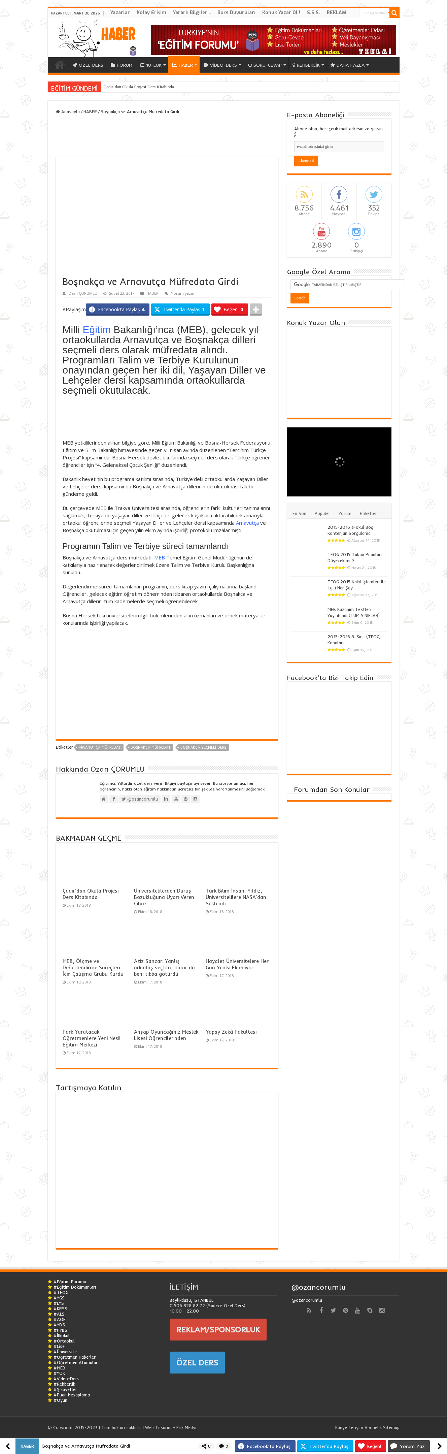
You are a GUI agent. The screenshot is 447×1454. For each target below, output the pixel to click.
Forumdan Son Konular (332, 789)
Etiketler (368, 513)
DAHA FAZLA (348, 65)
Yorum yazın (182, 293)
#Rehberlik (64, 1384)
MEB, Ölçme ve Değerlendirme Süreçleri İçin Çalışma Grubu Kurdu (93, 967)
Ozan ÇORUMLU (82, 293)
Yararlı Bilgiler (190, 12)
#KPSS (60, 1308)
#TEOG (61, 1292)
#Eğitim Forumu (70, 1281)
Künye (341, 1427)
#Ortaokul (64, 1341)
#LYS (59, 1303)
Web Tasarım (158, 1427)
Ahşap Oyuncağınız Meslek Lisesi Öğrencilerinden (166, 1035)
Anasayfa (68, 111)
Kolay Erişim (151, 12)
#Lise (59, 1346)
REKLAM (336, 12)
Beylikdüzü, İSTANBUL (191, 1300)
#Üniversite (65, 1351)
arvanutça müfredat (100, 747)
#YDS (59, 1324)
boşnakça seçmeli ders (203, 747)
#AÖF (60, 1319)
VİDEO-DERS (220, 65)
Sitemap (391, 1427)
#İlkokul (62, 1335)
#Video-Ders (66, 1378)
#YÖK (59, 1373)
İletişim (355, 1427)
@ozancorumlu (318, 1287)
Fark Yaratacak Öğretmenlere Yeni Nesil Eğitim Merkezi (92, 1038)
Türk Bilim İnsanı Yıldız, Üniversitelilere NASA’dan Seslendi (236, 897)
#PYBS (60, 1330)
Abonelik (373, 1427)
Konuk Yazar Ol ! (281, 12)
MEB (159, 557)
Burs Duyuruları (236, 12)
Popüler (322, 513)
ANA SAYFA (60, 64)
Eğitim (97, 329)
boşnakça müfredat (151, 747)
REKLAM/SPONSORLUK (218, 1329)
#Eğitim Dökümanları (75, 1287)
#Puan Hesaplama (72, 1394)
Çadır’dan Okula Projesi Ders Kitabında (139, 86)
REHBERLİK (306, 65)
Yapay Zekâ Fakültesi (231, 1032)
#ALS (59, 1314)
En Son (299, 513)
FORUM (121, 65)
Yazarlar (120, 12)
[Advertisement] (167, 419)
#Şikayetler (65, 1389)
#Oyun (60, 1400)
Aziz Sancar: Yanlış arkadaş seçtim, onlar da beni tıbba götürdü (164, 967)
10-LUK (151, 65)
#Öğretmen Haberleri (75, 1357)
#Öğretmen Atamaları (76, 1362)
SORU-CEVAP (265, 65)
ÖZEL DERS (88, 65)
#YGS (59, 1297)
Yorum (345, 513)
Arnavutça (247, 522)
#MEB (59, 1367)
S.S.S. (313, 12)
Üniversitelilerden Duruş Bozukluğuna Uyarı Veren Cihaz (164, 897)
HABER (182, 65)
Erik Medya (187, 1427)
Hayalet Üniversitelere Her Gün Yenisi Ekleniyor (237, 964)
